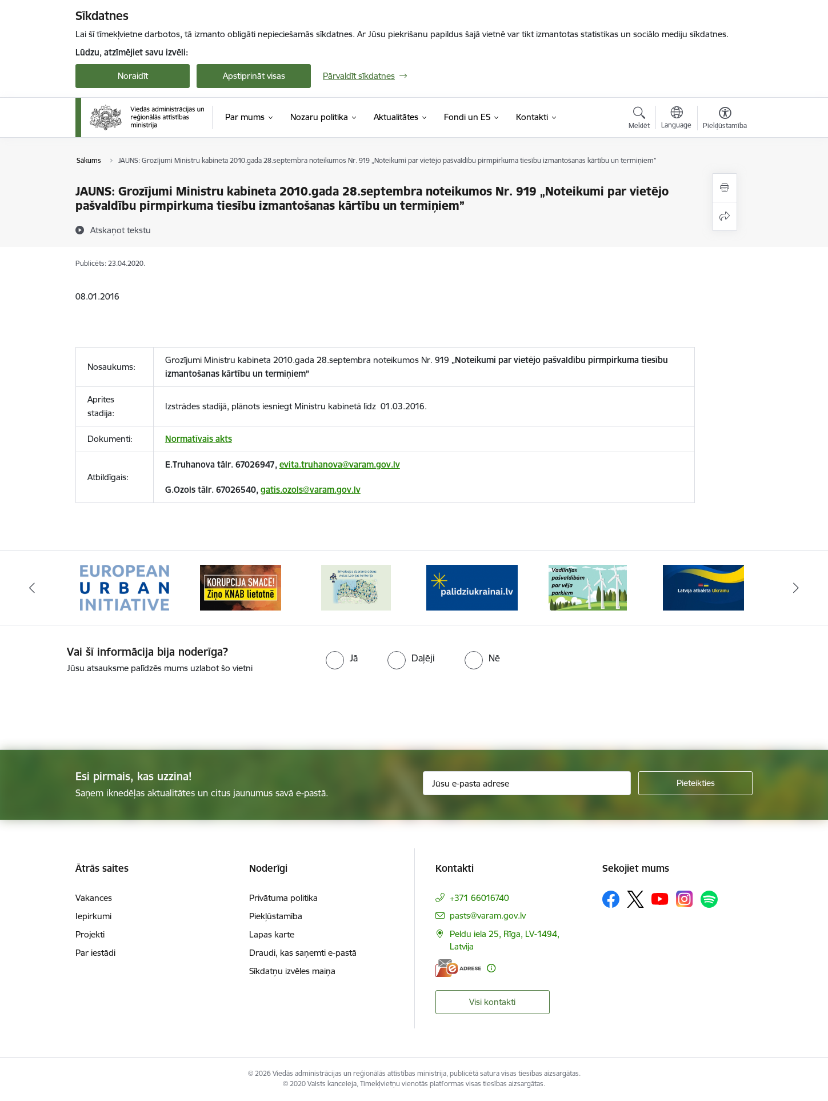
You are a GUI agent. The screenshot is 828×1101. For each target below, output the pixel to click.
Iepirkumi (93, 916)
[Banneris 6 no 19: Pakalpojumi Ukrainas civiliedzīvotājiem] (703, 586)
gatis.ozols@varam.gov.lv (311, 489)
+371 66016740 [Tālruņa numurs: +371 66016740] (479, 897)
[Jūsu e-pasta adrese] (527, 783)
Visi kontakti (492, 1001)
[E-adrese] (458, 968)
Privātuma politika (283, 897)
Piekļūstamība (275, 916)
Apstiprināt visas (254, 75)
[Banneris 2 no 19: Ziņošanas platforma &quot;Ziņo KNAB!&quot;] (240, 586)
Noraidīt (133, 75)
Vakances (93, 897)
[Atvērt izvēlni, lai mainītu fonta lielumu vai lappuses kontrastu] (725, 119)
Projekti (90, 934)
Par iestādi (95, 952)
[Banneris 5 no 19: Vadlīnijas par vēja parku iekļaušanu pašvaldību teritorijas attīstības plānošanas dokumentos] (588, 586)
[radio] (342, 658)
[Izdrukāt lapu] (725, 188)
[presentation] (95, 707)
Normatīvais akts (198, 438)
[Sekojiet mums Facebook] (610, 899)
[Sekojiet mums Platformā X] (635, 899)
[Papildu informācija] (491, 968)
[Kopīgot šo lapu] (725, 216)
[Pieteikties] (695, 783)
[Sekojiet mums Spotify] (709, 899)
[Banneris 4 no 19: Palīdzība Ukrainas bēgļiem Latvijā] (472, 586)
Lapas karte (271, 934)
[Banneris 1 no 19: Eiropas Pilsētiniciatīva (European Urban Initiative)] (124, 586)
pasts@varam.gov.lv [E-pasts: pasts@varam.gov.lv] (488, 915)
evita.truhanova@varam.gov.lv (339, 464)
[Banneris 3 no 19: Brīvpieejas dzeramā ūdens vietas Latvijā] (356, 586)
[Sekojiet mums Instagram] (684, 899)
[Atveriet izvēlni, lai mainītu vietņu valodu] (676, 119)
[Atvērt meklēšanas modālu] (639, 119)
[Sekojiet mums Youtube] (660, 898)
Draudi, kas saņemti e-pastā (303, 952)
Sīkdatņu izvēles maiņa (292, 971)
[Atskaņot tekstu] (120, 230)
